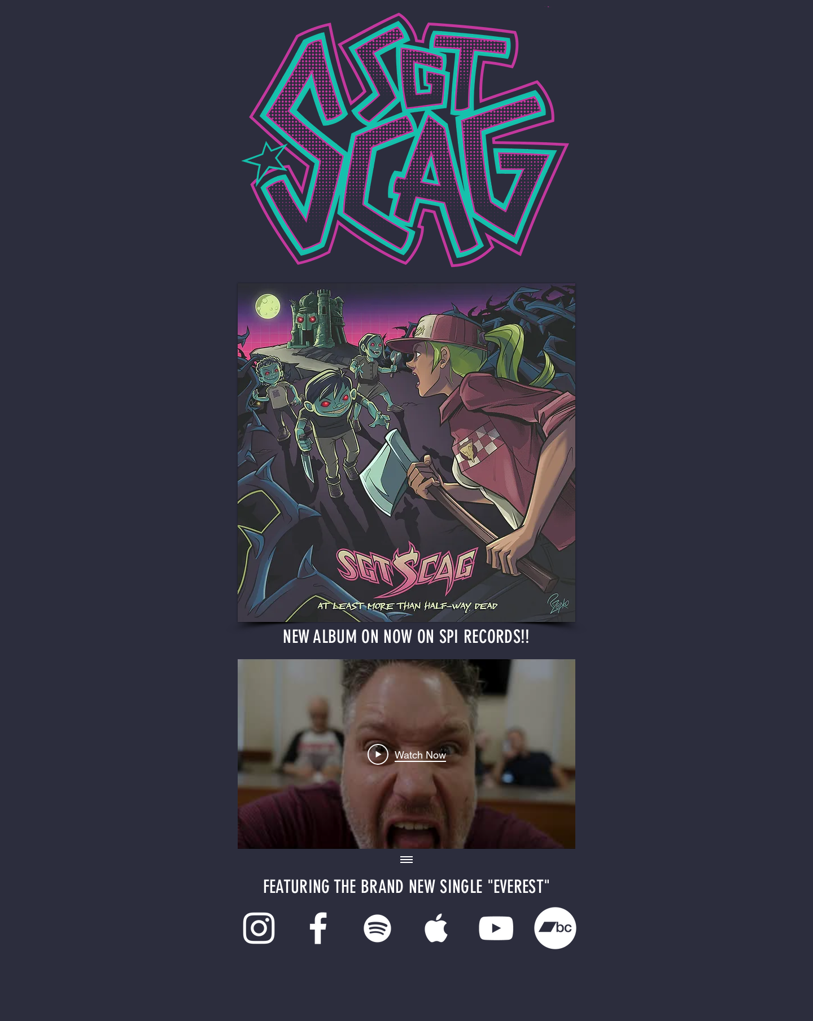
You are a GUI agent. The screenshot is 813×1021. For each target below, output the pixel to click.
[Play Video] (407, 754)
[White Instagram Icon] (259, 928)
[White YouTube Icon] (496, 928)
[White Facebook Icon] (318, 928)
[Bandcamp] (555, 928)
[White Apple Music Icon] (437, 928)
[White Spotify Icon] (377, 928)
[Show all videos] (406, 860)
